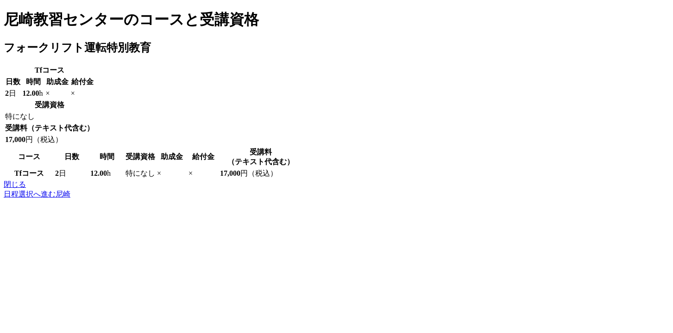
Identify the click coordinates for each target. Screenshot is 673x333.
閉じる (15, 184)
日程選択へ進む (37, 194)
